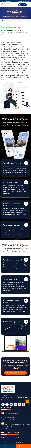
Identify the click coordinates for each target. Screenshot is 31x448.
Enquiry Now (8, 446)
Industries (9, 21)
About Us (3, 437)
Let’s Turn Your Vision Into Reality (15, 373)
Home (3, 21)
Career (3, 442)
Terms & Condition (21, 442)
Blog (17, 437)
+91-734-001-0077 (7, 1)
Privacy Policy (20, 440)
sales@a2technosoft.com (23, 1)
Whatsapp (23, 446)
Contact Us (22, 5)
